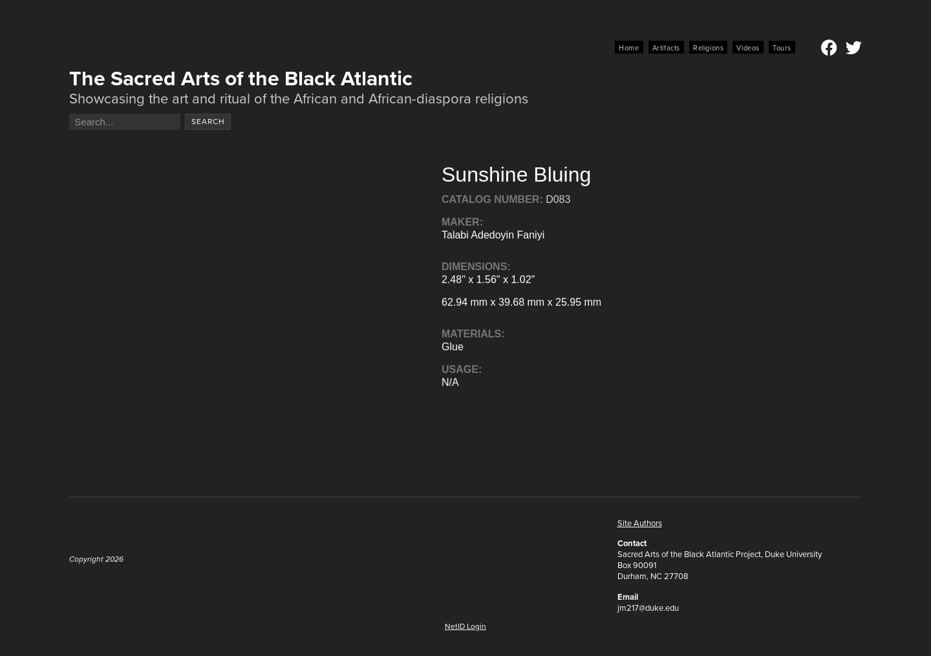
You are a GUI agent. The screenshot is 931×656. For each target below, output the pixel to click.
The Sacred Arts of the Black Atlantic (240, 78)
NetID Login (465, 626)
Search (208, 121)
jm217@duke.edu (648, 608)
